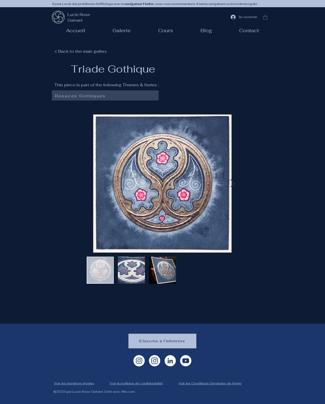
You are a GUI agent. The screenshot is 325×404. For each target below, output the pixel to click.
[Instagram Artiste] (139, 360)
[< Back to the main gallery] (83, 51)
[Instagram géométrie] (154, 360)
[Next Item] (232, 183)
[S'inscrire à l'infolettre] (162, 341)
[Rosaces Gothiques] (104, 95)
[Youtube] (185, 360)
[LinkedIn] (170, 360)
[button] (165, 30)
